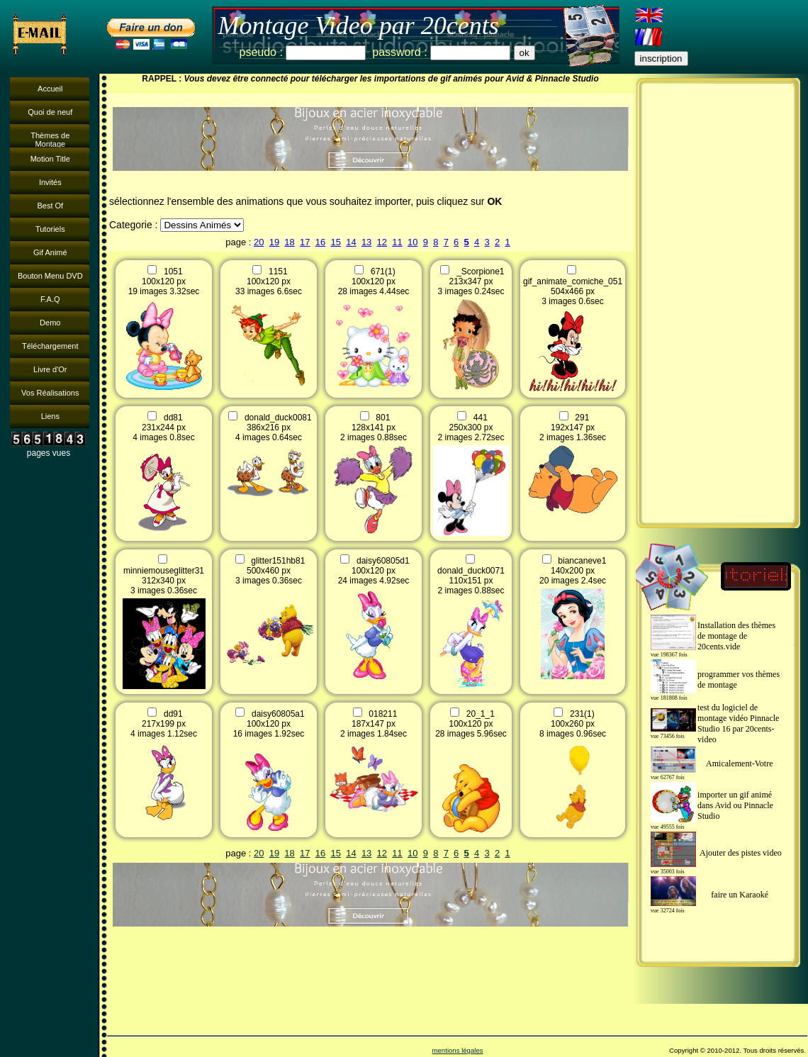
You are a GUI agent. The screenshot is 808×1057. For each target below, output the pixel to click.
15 (335, 242)
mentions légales (457, 1050)
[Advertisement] (718, 302)
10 (412, 242)
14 (351, 242)
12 (382, 242)
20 (259, 242)
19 (274, 242)
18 (289, 242)
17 (305, 242)
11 (397, 242)
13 (366, 242)
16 (320, 242)
